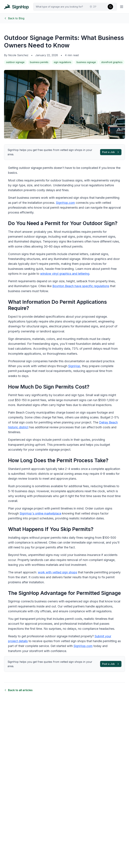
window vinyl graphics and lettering (64, 273)
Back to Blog (14, 18)
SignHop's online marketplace (40, 513)
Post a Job (110, 152)
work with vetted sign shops (57, 572)
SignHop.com (65, 202)
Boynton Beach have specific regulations (80, 286)
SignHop (74, 366)
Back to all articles (18, 690)
